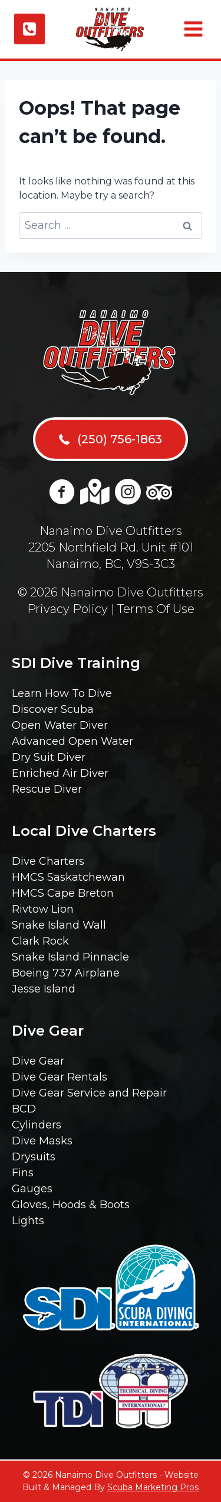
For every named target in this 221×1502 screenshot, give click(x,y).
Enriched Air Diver (60, 773)
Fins (23, 1172)
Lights (28, 1220)
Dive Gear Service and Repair (89, 1092)
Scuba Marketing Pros (153, 1487)
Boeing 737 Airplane (66, 972)
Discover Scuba (53, 709)
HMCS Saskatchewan (68, 877)
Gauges (32, 1188)
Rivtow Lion (43, 909)
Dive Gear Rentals (59, 1076)
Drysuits (33, 1156)
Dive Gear (38, 1061)
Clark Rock (40, 941)
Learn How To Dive (62, 693)
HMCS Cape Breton (63, 893)
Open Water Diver (60, 725)
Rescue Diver (47, 789)
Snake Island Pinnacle (70, 957)
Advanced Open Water (72, 741)
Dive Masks (42, 1140)
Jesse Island (43, 988)
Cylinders (36, 1124)
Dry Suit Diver (48, 757)
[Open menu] (192, 29)
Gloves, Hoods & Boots (71, 1204)
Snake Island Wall (59, 925)
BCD (24, 1108)
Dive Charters (48, 861)
